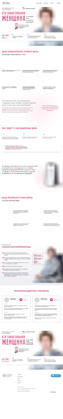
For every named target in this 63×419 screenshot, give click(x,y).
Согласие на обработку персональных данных (26, 388)
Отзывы (58, 3)
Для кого (46, 3)
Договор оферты (20, 386)
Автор (52, 3)
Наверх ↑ (19, 382)
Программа (38, 3)
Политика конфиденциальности (23, 389)
